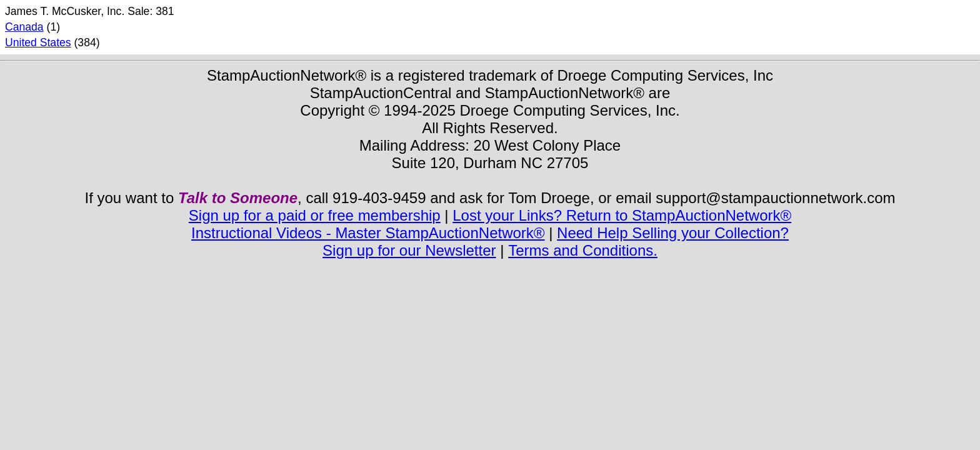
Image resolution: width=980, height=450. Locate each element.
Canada (24, 27)
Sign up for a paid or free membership (315, 215)
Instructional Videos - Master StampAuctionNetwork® (367, 232)
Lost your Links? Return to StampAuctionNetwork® (621, 215)
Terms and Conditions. (583, 250)
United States (38, 42)
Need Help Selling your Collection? (673, 232)
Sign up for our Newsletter (409, 250)
